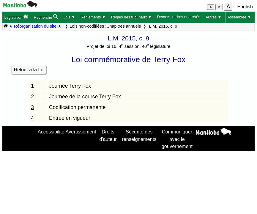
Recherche (46, 17)
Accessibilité (51, 131)
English (245, 6)
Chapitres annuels (123, 26)
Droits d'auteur (107, 135)
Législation (16, 17)
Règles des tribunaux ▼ (131, 17)
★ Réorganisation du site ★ (35, 26)
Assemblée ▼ (239, 17)
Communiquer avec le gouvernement (177, 139)
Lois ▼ (69, 17)
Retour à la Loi (29, 69)
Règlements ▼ (93, 17)
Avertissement (81, 131)
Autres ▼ (213, 17)
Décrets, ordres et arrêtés (178, 17)
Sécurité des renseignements (139, 135)
